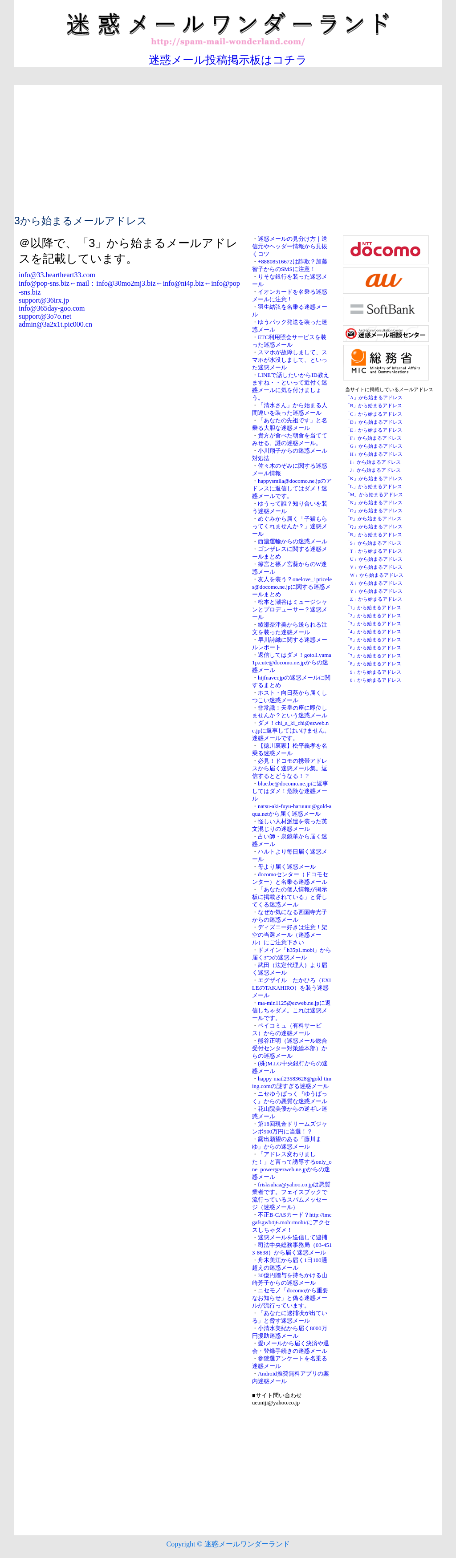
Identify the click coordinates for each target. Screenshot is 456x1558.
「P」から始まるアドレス (373, 518)
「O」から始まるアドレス (374, 510)
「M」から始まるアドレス (374, 494)
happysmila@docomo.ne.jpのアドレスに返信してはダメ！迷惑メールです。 (292, 488)
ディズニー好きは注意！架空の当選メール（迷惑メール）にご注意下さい (289, 935)
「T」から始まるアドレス (373, 551)
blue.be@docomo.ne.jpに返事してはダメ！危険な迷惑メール (290, 791)
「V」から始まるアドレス (374, 567)
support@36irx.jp (44, 300)
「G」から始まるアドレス (374, 446)
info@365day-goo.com (52, 308)
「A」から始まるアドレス (374, 397)
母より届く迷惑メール (287, 867)
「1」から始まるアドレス (373, 607)
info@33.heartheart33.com (57, 275)
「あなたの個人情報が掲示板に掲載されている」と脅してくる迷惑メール (289, 897)
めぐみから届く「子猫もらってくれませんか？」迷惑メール (289, 526)
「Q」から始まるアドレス (374, 526)
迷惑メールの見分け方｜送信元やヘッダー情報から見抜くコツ (289, 246)
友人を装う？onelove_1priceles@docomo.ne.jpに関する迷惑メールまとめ (292, 587)
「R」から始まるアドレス (373, 534)
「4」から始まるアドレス (373, 631)
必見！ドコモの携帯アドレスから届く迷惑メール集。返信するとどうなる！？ (289, 768)
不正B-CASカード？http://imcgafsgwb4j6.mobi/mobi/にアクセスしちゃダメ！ (291, 1222)
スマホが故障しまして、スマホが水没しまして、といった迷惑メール (289, 360)
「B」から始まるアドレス (373, 405)
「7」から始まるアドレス (373, 655)
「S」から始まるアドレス (373, 543)
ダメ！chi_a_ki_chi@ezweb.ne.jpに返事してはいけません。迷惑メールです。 (291, 730)
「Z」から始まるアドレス (373, 599)
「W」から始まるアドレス (374, 575)
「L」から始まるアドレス (373, 486)
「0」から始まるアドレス (373, 680)
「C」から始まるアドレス (373, 414)
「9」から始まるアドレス (373, 672)
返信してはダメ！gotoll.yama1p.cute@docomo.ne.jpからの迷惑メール (291, 662)
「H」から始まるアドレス (374, 454)
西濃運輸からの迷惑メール (292, 541)
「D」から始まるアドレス (374, 422)
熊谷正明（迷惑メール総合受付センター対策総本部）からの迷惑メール (289, 1048)
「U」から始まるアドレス (374, 559)
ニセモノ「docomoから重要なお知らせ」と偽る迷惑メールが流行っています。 (290, 1298)
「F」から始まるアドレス (373, 438)
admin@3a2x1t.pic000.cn (55, 324)
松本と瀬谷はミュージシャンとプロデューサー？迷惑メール (289, 609)
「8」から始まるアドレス (373, 663)
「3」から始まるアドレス (373, 623)
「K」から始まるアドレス (374, 478)
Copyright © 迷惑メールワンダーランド (227, 1544)
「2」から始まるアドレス (373, 615)
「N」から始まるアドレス (374, 502)
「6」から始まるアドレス (373, 647)
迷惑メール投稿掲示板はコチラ (228, 60)
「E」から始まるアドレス (373, 430)
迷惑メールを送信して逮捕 (292, 1237)
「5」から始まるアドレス (373, 639)
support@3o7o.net (45, 316)
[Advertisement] (228, 147)
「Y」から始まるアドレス (374, 591)
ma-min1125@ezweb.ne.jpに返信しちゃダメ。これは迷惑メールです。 (291, 1010)
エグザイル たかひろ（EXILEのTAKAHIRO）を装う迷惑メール (291, 988)
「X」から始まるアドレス (374, 583)
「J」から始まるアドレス (373, 470)
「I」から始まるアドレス (373, 462)
